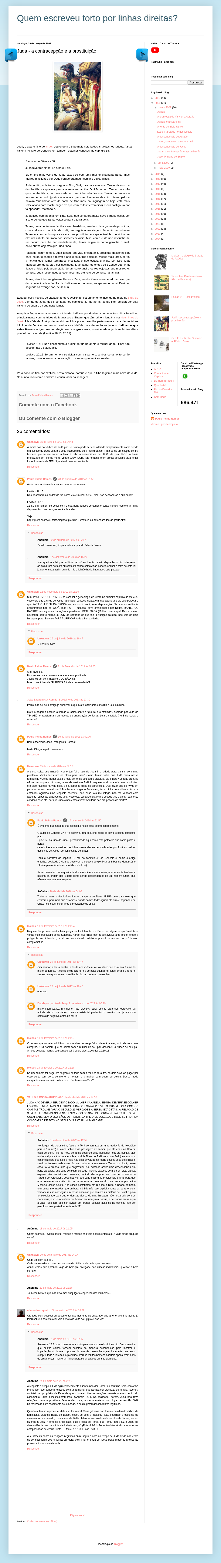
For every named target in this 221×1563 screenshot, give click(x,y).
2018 (158, 208)
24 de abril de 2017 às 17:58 (81, 1097)
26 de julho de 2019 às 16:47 (66, 638)
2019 (158, 213)
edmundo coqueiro (38, 1310)
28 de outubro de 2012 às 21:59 (76, 479)
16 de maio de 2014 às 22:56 (84, 820)
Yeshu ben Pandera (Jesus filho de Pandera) (186, 278)
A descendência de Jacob (171, 146)
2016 (158, 199)
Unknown (33, 441)
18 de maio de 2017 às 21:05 (56, 1228)
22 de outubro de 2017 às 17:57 (68, 540)
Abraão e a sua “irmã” (169, 121)
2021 (158, 223)
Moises (31, 926)
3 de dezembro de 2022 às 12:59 (68, 1140)
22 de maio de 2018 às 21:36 (56, 1287)
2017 (158, 203)
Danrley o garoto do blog (52, 1003)
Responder (33, 466)
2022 (158, 228)
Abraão (161, 111)
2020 (158, 218)
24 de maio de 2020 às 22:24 (56, 1381)
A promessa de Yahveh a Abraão (175, 116)
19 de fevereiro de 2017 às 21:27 (56, 1038)
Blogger (118, 1544)
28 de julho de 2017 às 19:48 (66, 986)
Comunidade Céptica (161, 375)
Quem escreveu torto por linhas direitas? (97, 18)
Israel (48, 146)
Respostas (37, 533)
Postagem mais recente (142, 55)
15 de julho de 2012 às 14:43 (56, 441)
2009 (158, 103)
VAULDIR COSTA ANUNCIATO (45, 1097)
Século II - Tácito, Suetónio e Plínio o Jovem (186, 340)
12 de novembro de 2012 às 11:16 (59, 591)
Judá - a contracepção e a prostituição (178, 151)
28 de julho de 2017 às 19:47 (66, 961)
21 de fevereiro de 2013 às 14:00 (76, 666)
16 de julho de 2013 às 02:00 (74, 736)
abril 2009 (164, 162)
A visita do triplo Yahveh (170, 126)
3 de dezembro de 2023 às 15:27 (68, 557)
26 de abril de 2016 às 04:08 (66, 891)
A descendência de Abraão (172, 136)
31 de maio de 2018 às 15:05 (66, 1339)
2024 (158, 238)
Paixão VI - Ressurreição (185, 296)
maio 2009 (164, 167)
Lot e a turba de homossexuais (174, 131)
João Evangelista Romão (42, 699)
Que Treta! (160, 385)
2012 (158, 179)
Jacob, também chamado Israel (175, 141)
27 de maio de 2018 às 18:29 (67, 1310)
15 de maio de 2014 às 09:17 (56, 766)
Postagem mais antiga (11, 55)
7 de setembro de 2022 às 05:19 (87, 1003)
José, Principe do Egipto (171, 156)
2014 (158, 189)
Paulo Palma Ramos (39, 479)
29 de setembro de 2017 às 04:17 (59, 1254)
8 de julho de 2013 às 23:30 (74, 699)
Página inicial (77, 1515)
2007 (158, 98)
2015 (158, 193)
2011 (158, 174)
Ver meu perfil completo (164, 424)
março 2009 (165, 107)
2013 (158, 183)
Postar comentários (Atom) (42, 1521)
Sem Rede (160, 396)
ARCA (157, 369)
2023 (158, 233)
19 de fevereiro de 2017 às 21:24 (56, 926)
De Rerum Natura (164, 380)
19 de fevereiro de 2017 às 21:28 (56, 1067)
